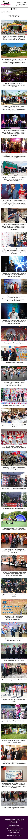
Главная (3, 11)
